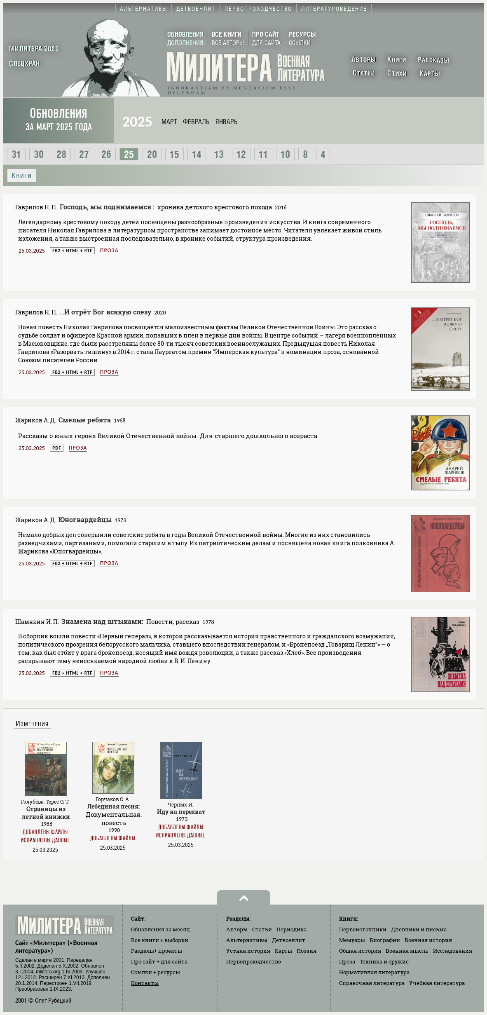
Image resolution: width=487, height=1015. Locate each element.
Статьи (262, 929)
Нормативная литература (374, 972)
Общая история (360, 950)
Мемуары (352, 940)
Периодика (291, 929)
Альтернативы (246, 940)
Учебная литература (437, 983)
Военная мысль (407, 950)
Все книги (159, 940)
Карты (283, 950)
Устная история (248, 950)
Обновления (58, 119)
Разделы (156, 950)
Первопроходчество (253, 961)
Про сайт (159, 961)
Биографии (385, 940)
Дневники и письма (419, 929)
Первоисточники (362, 929)
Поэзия (306, 950)
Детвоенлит (288, 940)
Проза (109, 250)
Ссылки (155, 972)
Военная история (428, 940)
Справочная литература (372, 983)
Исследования (452, 950)
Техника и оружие (384, 961)
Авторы (237, 929)
